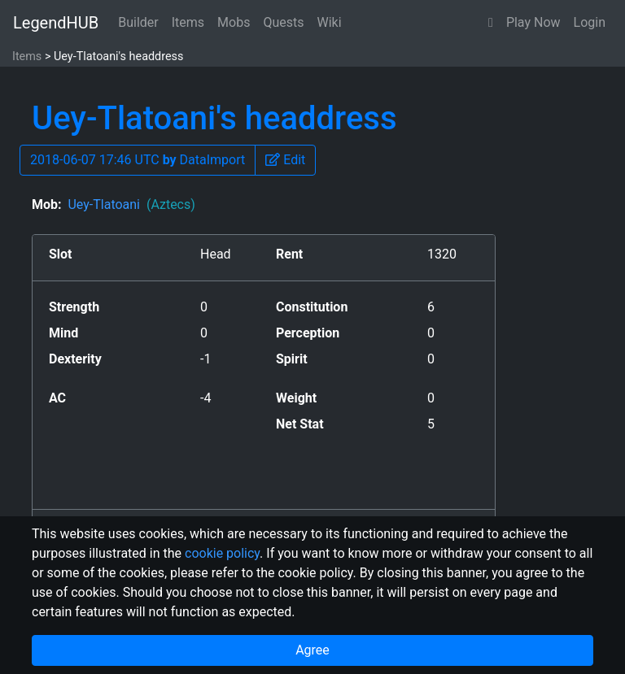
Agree (312, 650)
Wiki (329, 22)
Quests (283, 22)
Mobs (233, 22)
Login (589, 22)
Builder (138, 22)
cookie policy (222, 553)
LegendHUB (55, 23)
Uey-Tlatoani (131, 204)
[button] (491, 23)
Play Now (533, 22)
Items (188, 22)
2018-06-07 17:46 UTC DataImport (137, 159)
